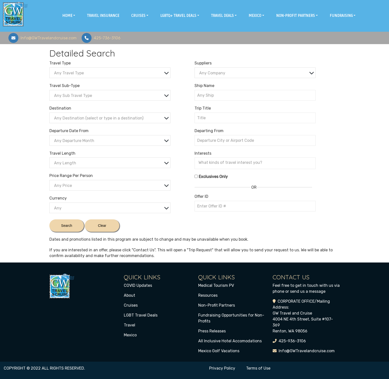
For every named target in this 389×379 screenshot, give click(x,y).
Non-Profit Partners (216, 305)
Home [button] (67, 15)
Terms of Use (258, 368)
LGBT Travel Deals (141, 315)
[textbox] (111, 73)
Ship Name (204, 85)
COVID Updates (138, 285)
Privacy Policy (222, 368)
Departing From (209, 130)
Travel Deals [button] (222, 15)
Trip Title (202, 108)
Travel (129, 325)
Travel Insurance (103, 15)
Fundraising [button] (341, 15)
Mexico (130, 335)
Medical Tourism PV (216, 285)
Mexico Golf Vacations (218, 351)
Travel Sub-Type (64, 85)
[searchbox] (256, 162)
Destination (60, 108)
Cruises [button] (138, 15)
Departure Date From (69, 130)
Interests (202, 153)
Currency (58, 198)
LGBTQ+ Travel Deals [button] (178, 15)
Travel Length (62, 153)
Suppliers (203, 63)
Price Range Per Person (71, 175)
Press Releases (212, 331)
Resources (208, 295)
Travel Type (60, 63)
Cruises (131, 305)
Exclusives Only (213, 176)
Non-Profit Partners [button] (295, 15)
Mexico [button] (255, 15)
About (129, 295)
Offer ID (201, 196)
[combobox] (109, 72)
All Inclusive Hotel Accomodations (230, 341)
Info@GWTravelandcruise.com (307, 351)
